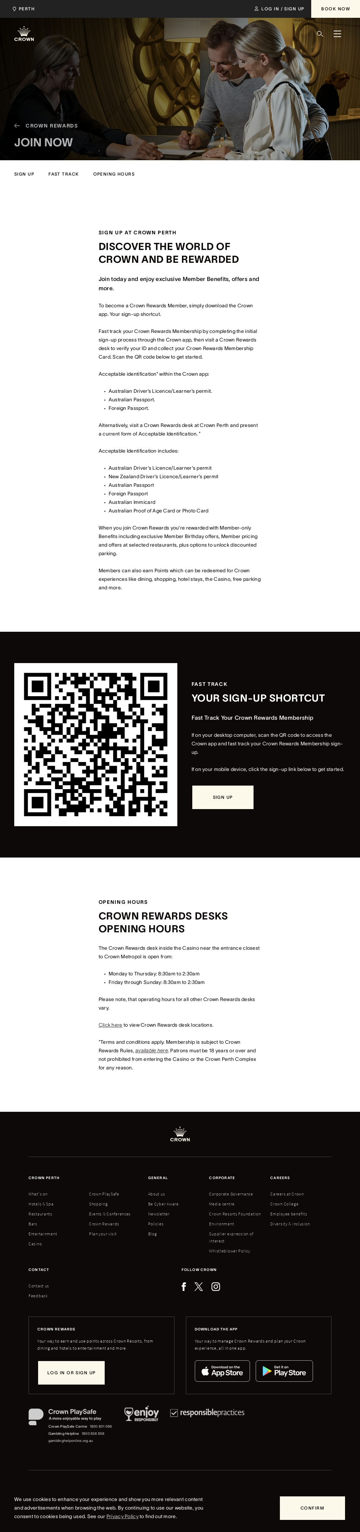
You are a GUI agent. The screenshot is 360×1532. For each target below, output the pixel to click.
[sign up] (24, 174)
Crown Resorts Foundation (235, 1213)
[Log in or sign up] (71, 1373)
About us (156, 1194)
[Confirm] (312, 1508)
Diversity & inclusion (290, 1223)
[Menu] (337, 33)
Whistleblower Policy (229, 1251)
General (158, 1178)
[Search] (320, 33)
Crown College (284, 1204)
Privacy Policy (122, 1516)
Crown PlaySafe (104, 1194)
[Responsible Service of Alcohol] (141, 1426)
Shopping (98, 1204)
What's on (37, 1194)
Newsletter (159, 1213)
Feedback (38, 1295)
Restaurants (40, 1213)
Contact (38, 1270)
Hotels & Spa (41, 1204)
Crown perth (43, 1178)
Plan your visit (103, 1233)
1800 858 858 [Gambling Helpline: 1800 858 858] (93, 1433)
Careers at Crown (287, 1194)
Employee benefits (288, 1213)
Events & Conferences (110, 1213)
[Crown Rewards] (43, 136)
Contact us (38, 1285)
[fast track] (63, 174)
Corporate (222, 1178)
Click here (110, 1025)
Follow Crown (199, 1270)
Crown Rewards (104, 1223)
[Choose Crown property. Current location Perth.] (22, 9)
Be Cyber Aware (163, 1204)
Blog (152, 1233)
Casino (35, 1243)
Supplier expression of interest (231, 1237)
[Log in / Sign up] (279, 9)
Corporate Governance (231, 1194)
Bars (32, 1223)
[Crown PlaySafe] (70, 1418)
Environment (221, 1223)
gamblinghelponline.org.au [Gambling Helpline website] (70, 1441)
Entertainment (42, 1233)
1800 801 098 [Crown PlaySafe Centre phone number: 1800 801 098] (101, 1426)
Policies (156, 1223)
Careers (280, 1178)
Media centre (222, 1204)
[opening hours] (114, 174)
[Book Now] (335, 9)
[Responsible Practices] (207, 1426)
